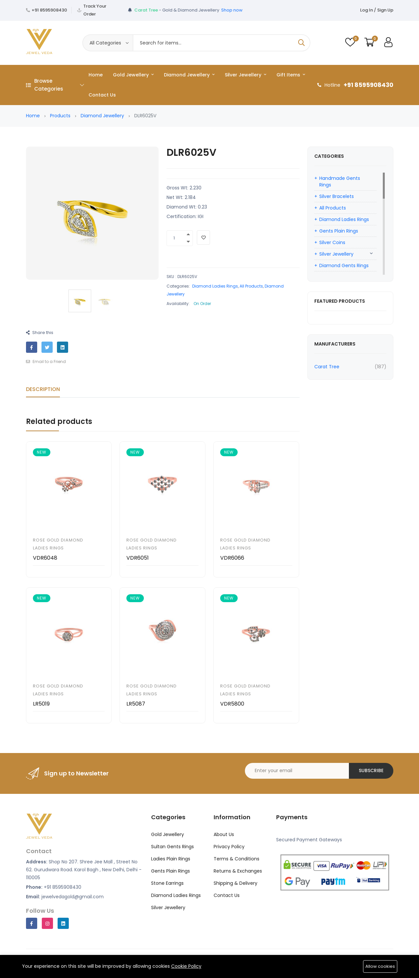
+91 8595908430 (49, 10)
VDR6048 (45, 558)
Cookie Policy (186, 966)
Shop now (232, 10)
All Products (251, 286)
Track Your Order (94, 10)
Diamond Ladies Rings (215, 286)
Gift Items (290, 74)
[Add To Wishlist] (203, 237)
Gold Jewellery (133, 74)
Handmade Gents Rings (339, 181)
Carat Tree (326, 366)
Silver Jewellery (245, 74)
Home (96, 74)
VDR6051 (137, 558)
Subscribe (371, 770)
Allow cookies (380, 966)
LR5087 (135, 704)
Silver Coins (332, 242)
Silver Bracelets (336, 196)
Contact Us (102, 95)
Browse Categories (55, 84)
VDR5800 (232, 704)
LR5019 (41, 704)
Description (43, 389)
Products (60, 115)
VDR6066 (232, 558)
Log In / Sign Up (376, 10)
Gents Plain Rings (338, 231)
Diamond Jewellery (189, 74)
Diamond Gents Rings (344, 265)
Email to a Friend (46, 361)
